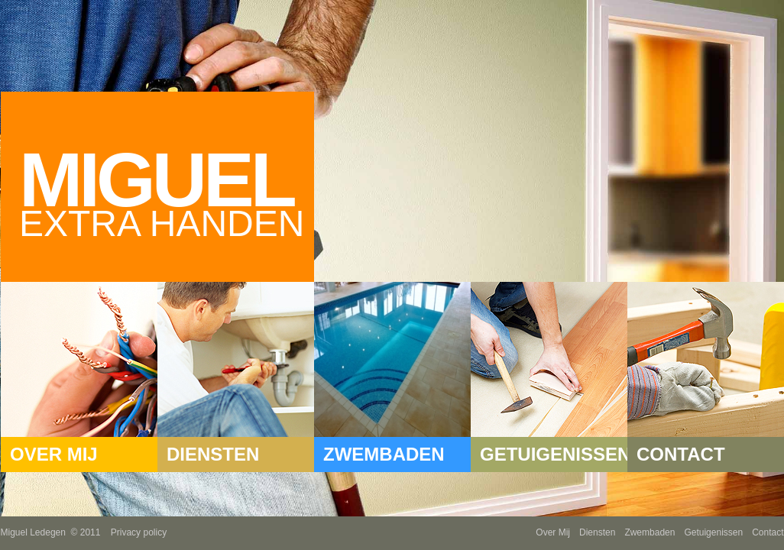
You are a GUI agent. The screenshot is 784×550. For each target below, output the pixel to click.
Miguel (166, 190)
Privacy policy (139, 532)
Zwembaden (649, 532)
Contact (767, 532)
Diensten (597, 532)
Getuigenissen (713, 532)
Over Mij (553, 532)
